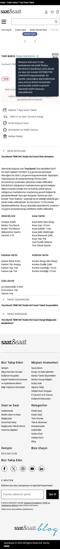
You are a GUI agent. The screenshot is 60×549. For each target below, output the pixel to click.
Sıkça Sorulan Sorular (11, 372)
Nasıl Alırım (36, 368)
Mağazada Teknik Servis (13, 426)
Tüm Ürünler (37, 418)
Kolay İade (36, 383)
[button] (25, 41)
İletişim (4, 368)
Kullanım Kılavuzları (41, 398)
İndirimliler (36, 430)
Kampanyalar (38, 426)
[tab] (30, 151)
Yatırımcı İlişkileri (9, 430)
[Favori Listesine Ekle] (33, 34)
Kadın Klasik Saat (38, 30)
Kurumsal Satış (8, 422)
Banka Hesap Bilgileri (41, 379)
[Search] (56, 21)
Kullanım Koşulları (10, 375)
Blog (33, 441)
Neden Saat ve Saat (11, 414)
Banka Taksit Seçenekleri (43, 375)
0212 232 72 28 (9, 453)
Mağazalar (6, 418)
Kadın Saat (20, 30)
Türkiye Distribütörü (27, 56)
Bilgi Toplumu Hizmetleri (13, 387)
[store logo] (11, 11)
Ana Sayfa (6, 30)
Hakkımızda (7, 411)
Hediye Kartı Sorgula (41, 391)
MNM (6, 546)
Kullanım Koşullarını (33, 503)
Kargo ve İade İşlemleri (42, 372)
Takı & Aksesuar (39, 422)
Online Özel (36, 433)
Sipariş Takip (37, 387)
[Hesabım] (46, 12)
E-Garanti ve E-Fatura (42, 395)
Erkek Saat (36, 411)
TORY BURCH (8, 56)
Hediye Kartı (37, 437)
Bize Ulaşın (39, 448)
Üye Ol (52, 494)
